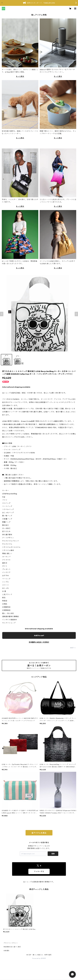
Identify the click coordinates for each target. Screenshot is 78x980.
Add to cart (39, 635)
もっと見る (20, 76)
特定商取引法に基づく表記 (12, 947)
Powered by (39, 958)
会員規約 (6, 950)
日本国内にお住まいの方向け (39, 642)
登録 (53, 854)
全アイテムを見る (39, 833)
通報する (73, 648)
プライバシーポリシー (11, 943)
